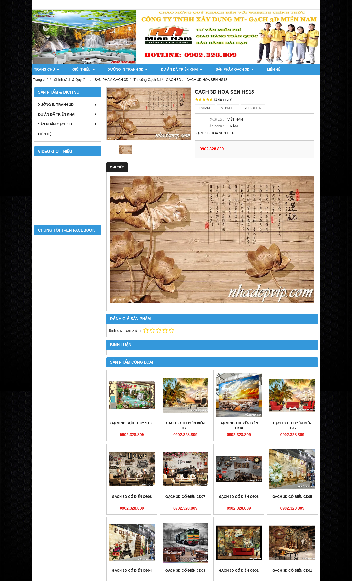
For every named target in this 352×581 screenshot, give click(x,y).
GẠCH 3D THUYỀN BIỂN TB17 (292, 425)
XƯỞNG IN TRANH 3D (111, 69)
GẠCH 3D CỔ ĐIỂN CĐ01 (292, 525)
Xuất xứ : (217, 119)
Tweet (228, 108)
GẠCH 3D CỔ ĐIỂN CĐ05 (292, 497)
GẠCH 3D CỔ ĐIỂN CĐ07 (185, 497)
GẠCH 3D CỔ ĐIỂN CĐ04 (132, 570)
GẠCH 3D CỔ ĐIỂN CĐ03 (185, 570)
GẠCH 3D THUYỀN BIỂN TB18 (239, 425)
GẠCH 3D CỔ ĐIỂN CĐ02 (239, 525)
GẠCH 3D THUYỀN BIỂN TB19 (185, 425)
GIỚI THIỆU (75, 69)
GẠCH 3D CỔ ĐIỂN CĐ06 (239, 497)
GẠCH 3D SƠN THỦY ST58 (131, 423)
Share (204, 108)
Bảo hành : (215, 126)
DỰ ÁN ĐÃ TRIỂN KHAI (157, 69)
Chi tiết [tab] (117, 167)
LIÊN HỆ (232, 69)
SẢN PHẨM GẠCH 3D (202, 69)
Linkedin (253, 108)
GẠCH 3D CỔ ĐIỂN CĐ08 (132, 497)
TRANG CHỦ (46, 69)
